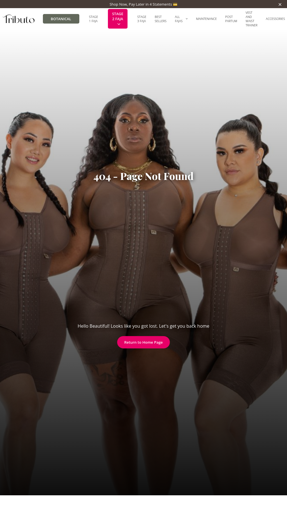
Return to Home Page (143, 342)
